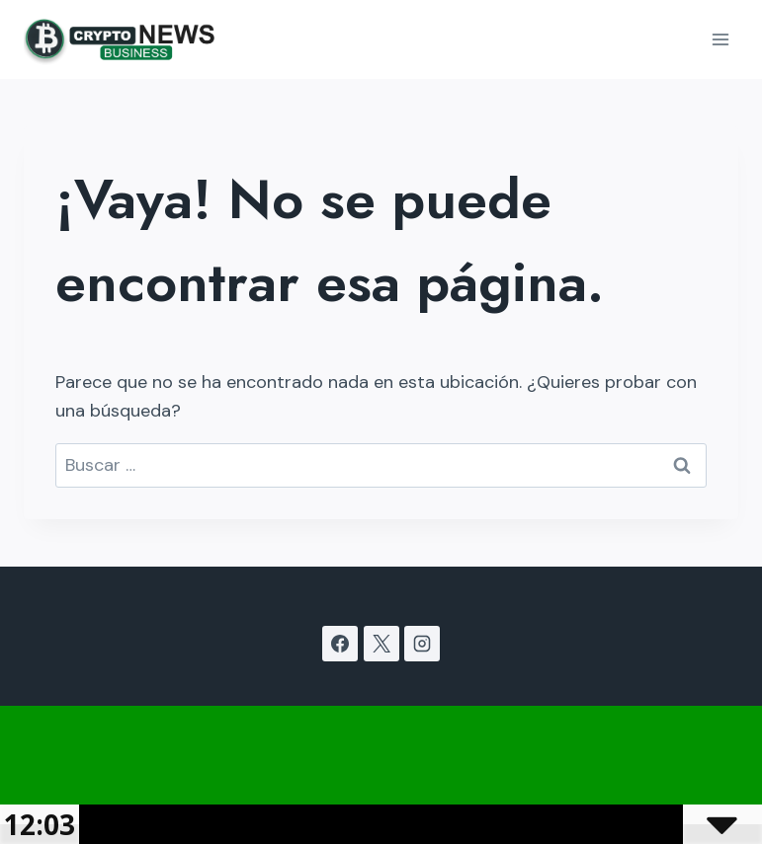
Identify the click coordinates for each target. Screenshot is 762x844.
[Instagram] (422, 643)
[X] (381, 643)
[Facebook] (340, 643)
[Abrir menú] (720, 39)
